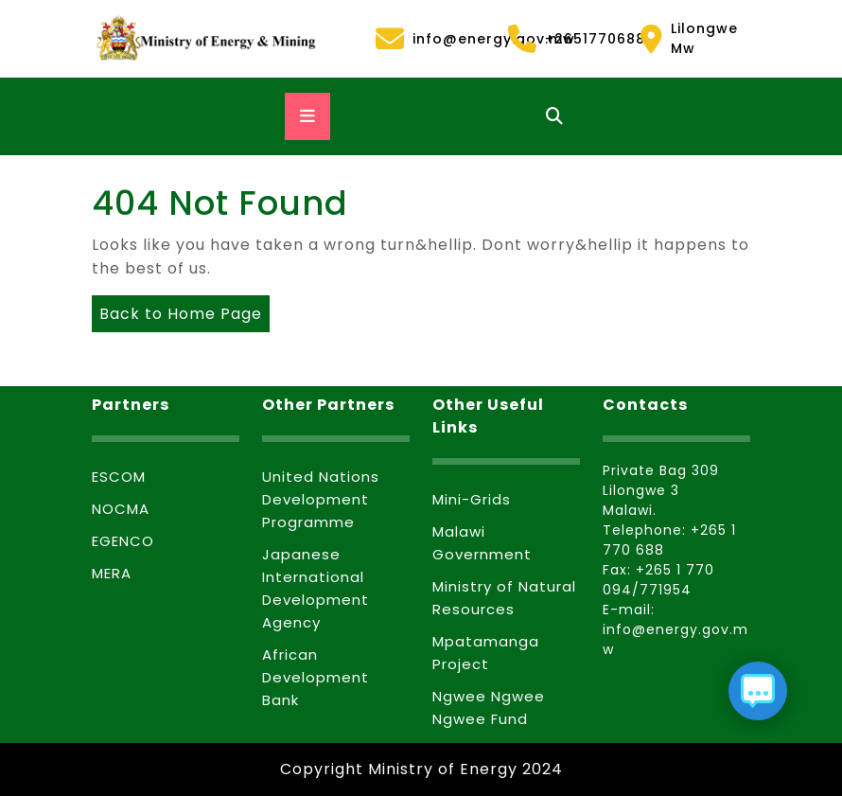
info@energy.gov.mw (430, 39)
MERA (112, 573)
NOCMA (120, 509)
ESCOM (119, 476)
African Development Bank (315, 677)
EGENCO (123, 541)
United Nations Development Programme (320, 499)
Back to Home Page (177, 310)
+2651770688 (563, 39)
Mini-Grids (471, 499)
